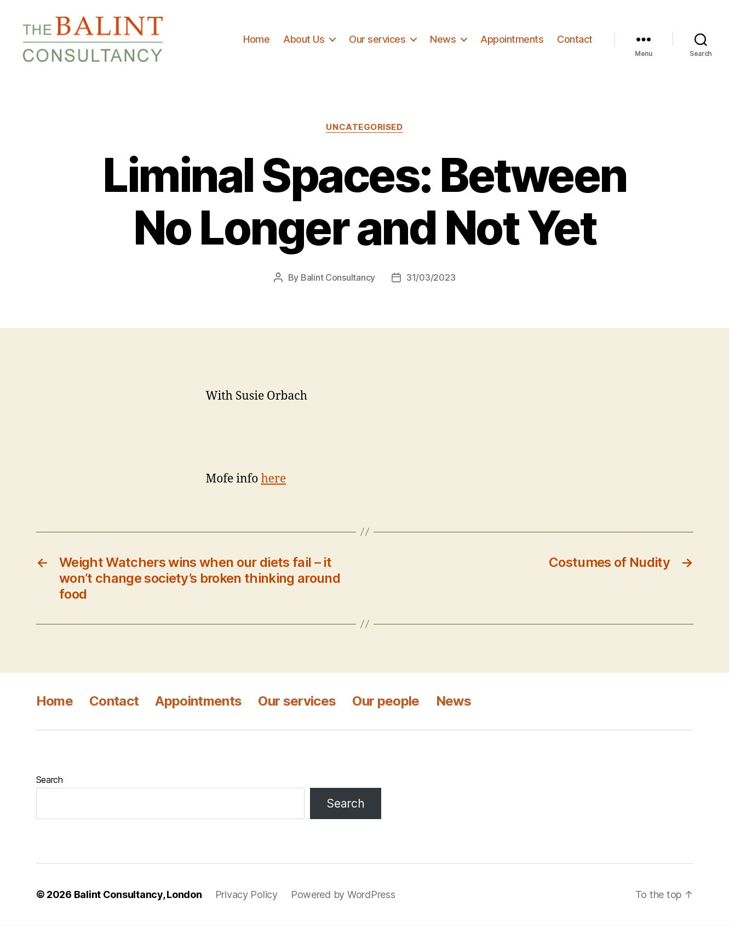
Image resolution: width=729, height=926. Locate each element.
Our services (377, 39)
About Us (303, 39)
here (273, 479)
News (443, 39)
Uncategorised (364, 128)
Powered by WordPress (343, 895)
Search (49, 780)
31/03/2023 (430, 277)
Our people (385, 701)
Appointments (511, 39)
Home (256, 39)
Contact (575, 39)
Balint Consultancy (338, 277)
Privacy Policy (246, 895)
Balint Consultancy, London (138, 895)
